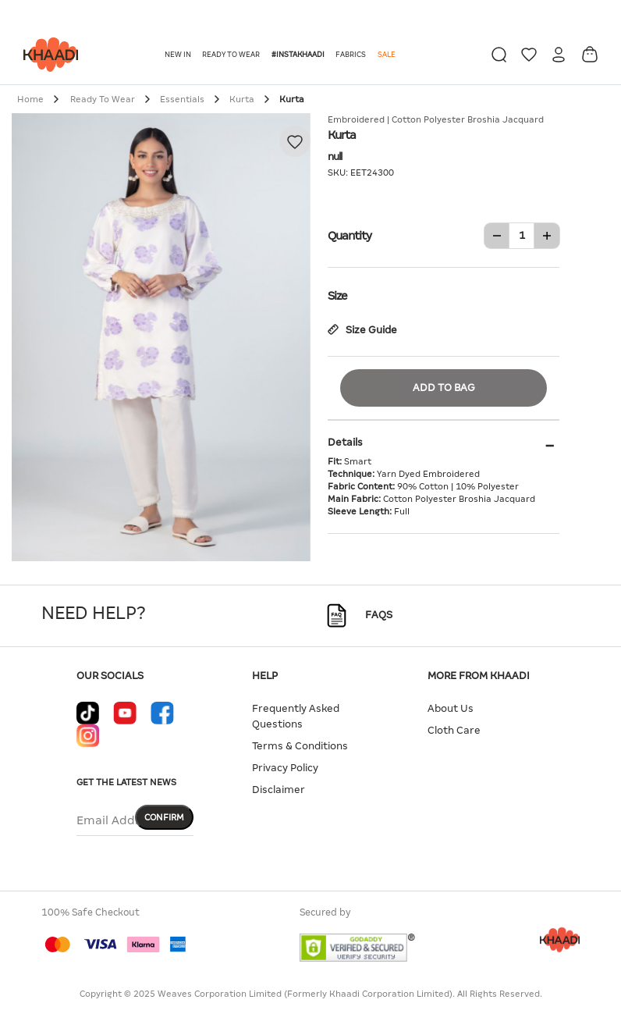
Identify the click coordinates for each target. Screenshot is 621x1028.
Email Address (117, 820)
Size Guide (362, 330)
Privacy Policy (285, 768)
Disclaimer (278, 789)
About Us (451, 708)
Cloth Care (454, 730)
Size (443, 294)
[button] (179, 54)
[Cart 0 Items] (589, 54)
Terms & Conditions (300, 746)
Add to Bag (444, 387)
